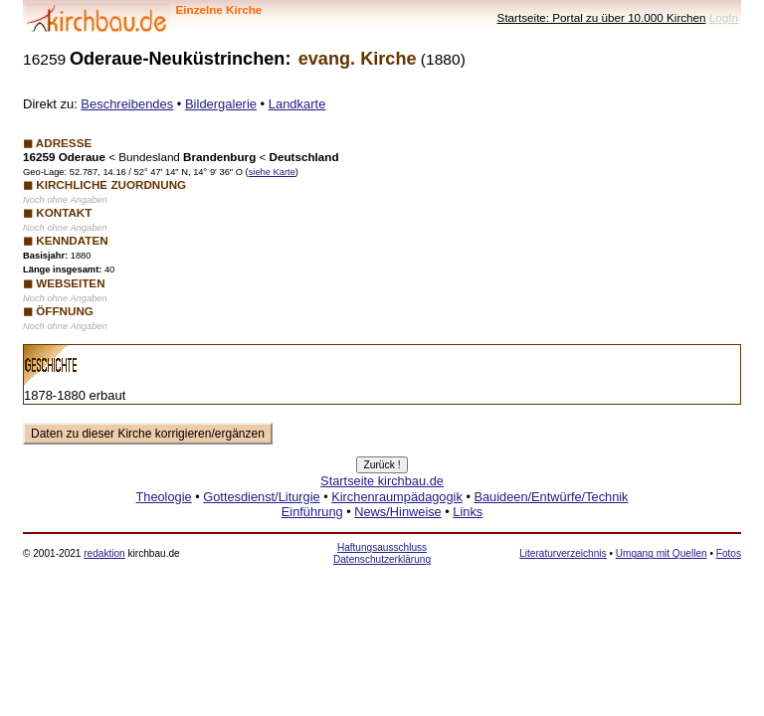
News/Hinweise (397, 511)
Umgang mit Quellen (661, 553)
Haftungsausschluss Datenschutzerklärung (382, 553)
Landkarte (297, 103)
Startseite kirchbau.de (382, 480)
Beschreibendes (127, 103)
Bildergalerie (221, 103)
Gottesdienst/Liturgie (261, 496)
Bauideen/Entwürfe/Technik (551, 496)
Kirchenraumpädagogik (397, 496)
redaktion (104, 553)
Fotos (728, 553)
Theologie (163, 496)
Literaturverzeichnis (562, 553)
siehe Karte (272, 172)
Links (467, 511)
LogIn (723, 17)
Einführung (312, 511)
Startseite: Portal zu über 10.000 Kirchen (601, 17)
